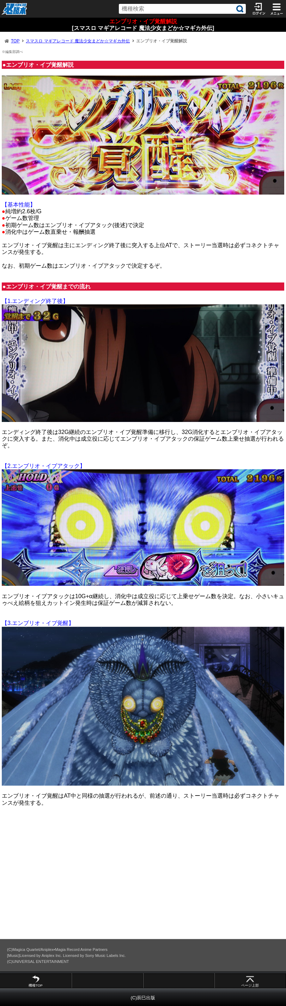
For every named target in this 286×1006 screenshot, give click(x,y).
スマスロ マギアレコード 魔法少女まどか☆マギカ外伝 (78, 40)
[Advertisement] (143, 875)
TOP (15, 40)
